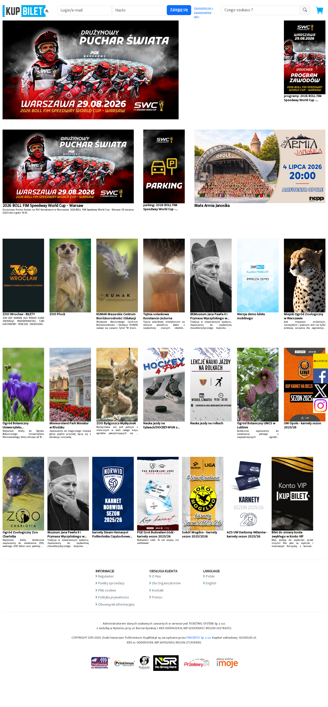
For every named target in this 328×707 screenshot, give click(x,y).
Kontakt (158, 590)
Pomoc (157, 597)
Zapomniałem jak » (202, 14)
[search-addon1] (260, 10)
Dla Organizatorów (166, 583)
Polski (210, 576)
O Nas (156, 576)
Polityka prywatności (113, 597)
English (211, 583)
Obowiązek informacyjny (116, 604)
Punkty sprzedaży (111, 583)
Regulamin (106, 576)
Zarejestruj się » (203, 8)
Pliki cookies (107, 590)
